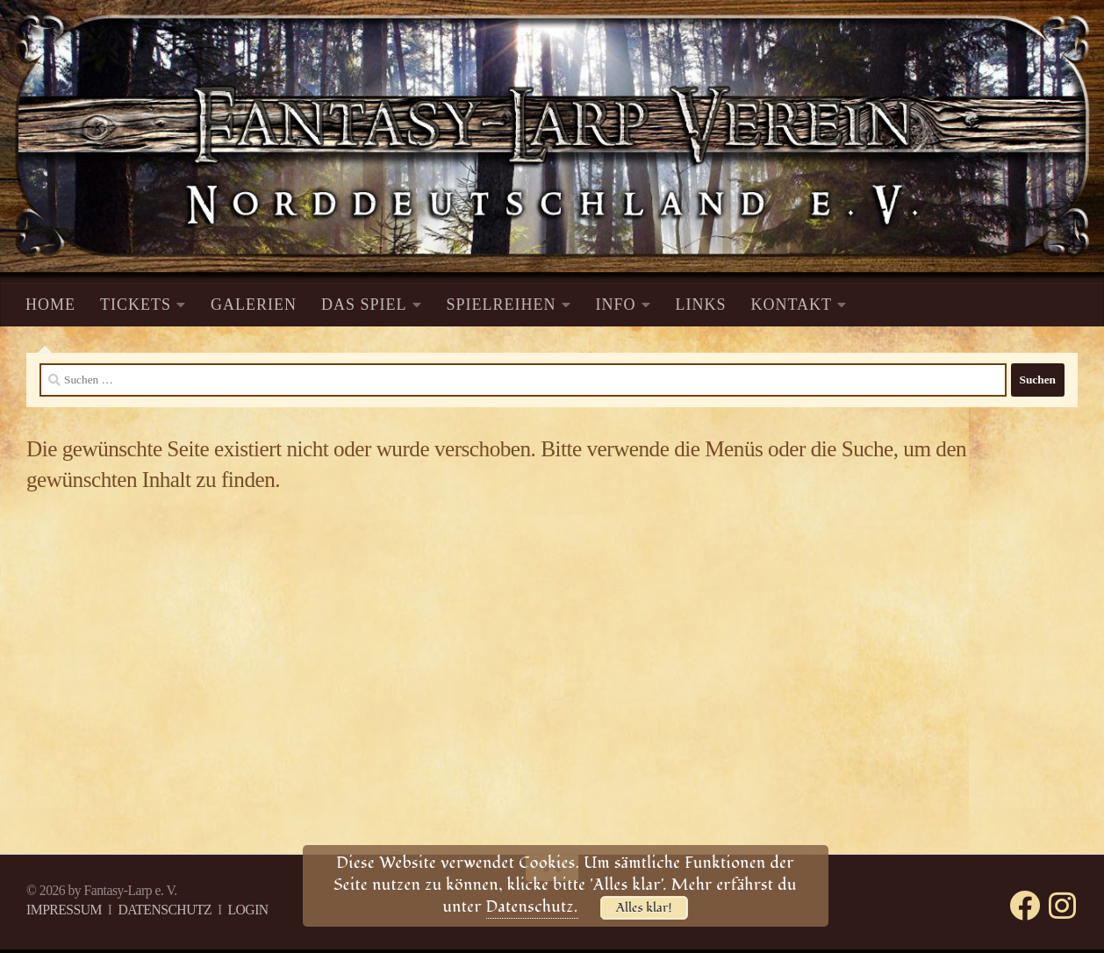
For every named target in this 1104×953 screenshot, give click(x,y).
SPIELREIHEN (501, 304)
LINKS (701, 304)
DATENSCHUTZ (164, 909)
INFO (616, 304)
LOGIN (247, 909)
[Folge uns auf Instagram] (1062, 905)
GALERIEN (254, 304)
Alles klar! (644, 908)
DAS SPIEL (364, 304)
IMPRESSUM (64, 909)
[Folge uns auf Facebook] (1024, 905)
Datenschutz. (532, 907)
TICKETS (135, 304)
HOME (50, 304)
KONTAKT (792, 304)
